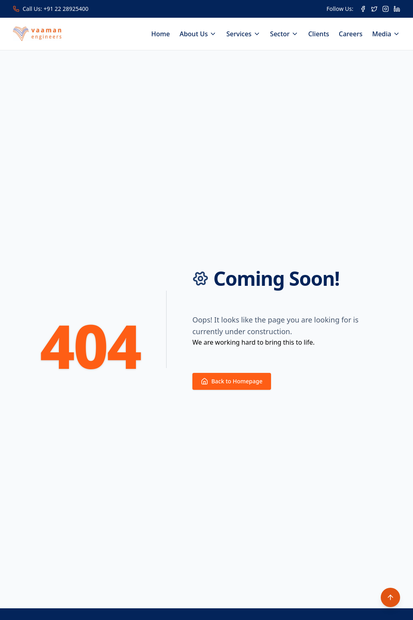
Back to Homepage (232, 381)
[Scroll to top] (390, 597)
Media (386, 33)
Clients (318, 33)
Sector (284, 33)
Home (160, 33)
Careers (351, 33)
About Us (198, 33)
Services (243, 33)
